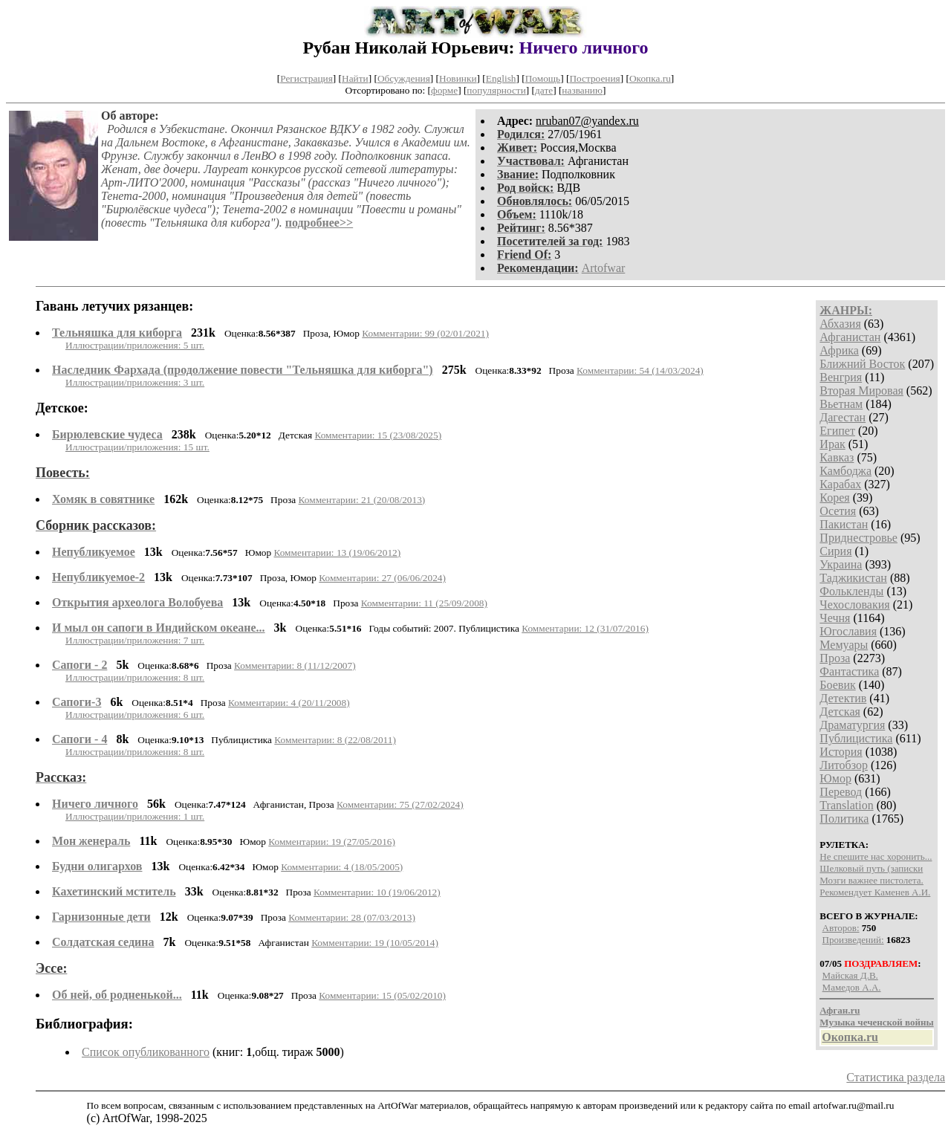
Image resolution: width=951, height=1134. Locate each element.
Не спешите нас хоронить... (875, 856)
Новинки (457, 78)
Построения (594, 78)
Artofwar (604, 268)
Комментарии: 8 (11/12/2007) (295, 665)
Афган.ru (839, 1010)
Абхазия (839, 323)
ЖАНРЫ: (845, 310)
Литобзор (843, 765)
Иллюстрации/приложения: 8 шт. (134, 677)
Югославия (848, 631)
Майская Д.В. (850, 975)
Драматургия (852, 725)
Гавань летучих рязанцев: (114, 306)
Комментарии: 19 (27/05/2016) (331, 841)
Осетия (837, 511)
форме (444, 90)
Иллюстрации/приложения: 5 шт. (134, 345)
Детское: (62, 408)
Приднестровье (858, 537)
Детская (839, 711)
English (501, 78)
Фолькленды (851, 591)
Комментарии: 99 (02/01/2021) (425, 333)
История (840, 751)
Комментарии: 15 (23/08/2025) (377, 435)
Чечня (834, 618)
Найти (355, 78)
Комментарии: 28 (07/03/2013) (351, 917)
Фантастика (849, 671)
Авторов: (841, 927)
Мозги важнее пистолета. (871, 880)
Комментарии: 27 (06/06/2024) (382, 577)
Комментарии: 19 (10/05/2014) (374, 942)
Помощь (542, 78)
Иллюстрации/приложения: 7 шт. (134, 640)
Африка (839, 350)
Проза (834, 658)
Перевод (840, 791)
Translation (846, 805)
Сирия (835, 551)
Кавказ (836, 457)
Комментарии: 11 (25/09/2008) (424, 603)
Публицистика (855, 738)
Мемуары (843, 644)
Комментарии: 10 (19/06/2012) (377, 892)
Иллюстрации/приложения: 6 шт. (134, 714)
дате (544, 90)
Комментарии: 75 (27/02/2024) (400, 804)
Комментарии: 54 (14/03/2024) (640, 370)
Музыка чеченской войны (876, 1022)
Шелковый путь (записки (871, 868)
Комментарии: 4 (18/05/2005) (342, 866)
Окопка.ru (650, 78)
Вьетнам (841, 404)
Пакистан (843, 524)
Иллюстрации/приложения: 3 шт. (134, 382)
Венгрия (840, 377)
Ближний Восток (862, 363)
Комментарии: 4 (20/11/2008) (289, 702)
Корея (834, 497)
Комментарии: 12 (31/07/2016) (585, 628)
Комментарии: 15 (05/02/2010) (382, 995)
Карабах (840, 484)
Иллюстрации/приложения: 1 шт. (134, 816)
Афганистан (849, 337)
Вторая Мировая (861, 390)
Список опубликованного (146, 1052)
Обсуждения (403, 78)
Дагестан (842, 417)
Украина (840, 564)
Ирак (832, 444)
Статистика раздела (895, 1077)
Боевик (837, 684)
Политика (844, 818)
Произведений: (853, 939)
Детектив (842, 698)
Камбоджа (845, 470)
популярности (496, 90)
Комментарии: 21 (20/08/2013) (362, 499)
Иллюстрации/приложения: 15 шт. (137, 447)
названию (582, 90)
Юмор (835, 778)
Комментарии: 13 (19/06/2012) (336, 552)
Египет (837, 430)
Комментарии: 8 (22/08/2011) (335, 739)
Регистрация (306, 78)
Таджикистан (853, 577)
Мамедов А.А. (851, 987)
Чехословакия (854, 604)
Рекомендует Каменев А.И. (874, 892)
